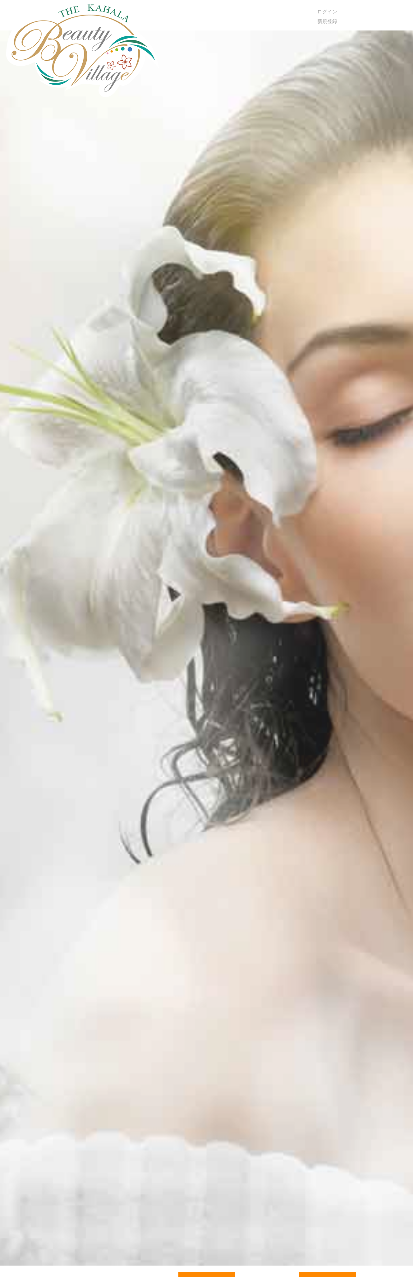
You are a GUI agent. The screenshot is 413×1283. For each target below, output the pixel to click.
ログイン (327, 11)
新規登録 (327, 21)
